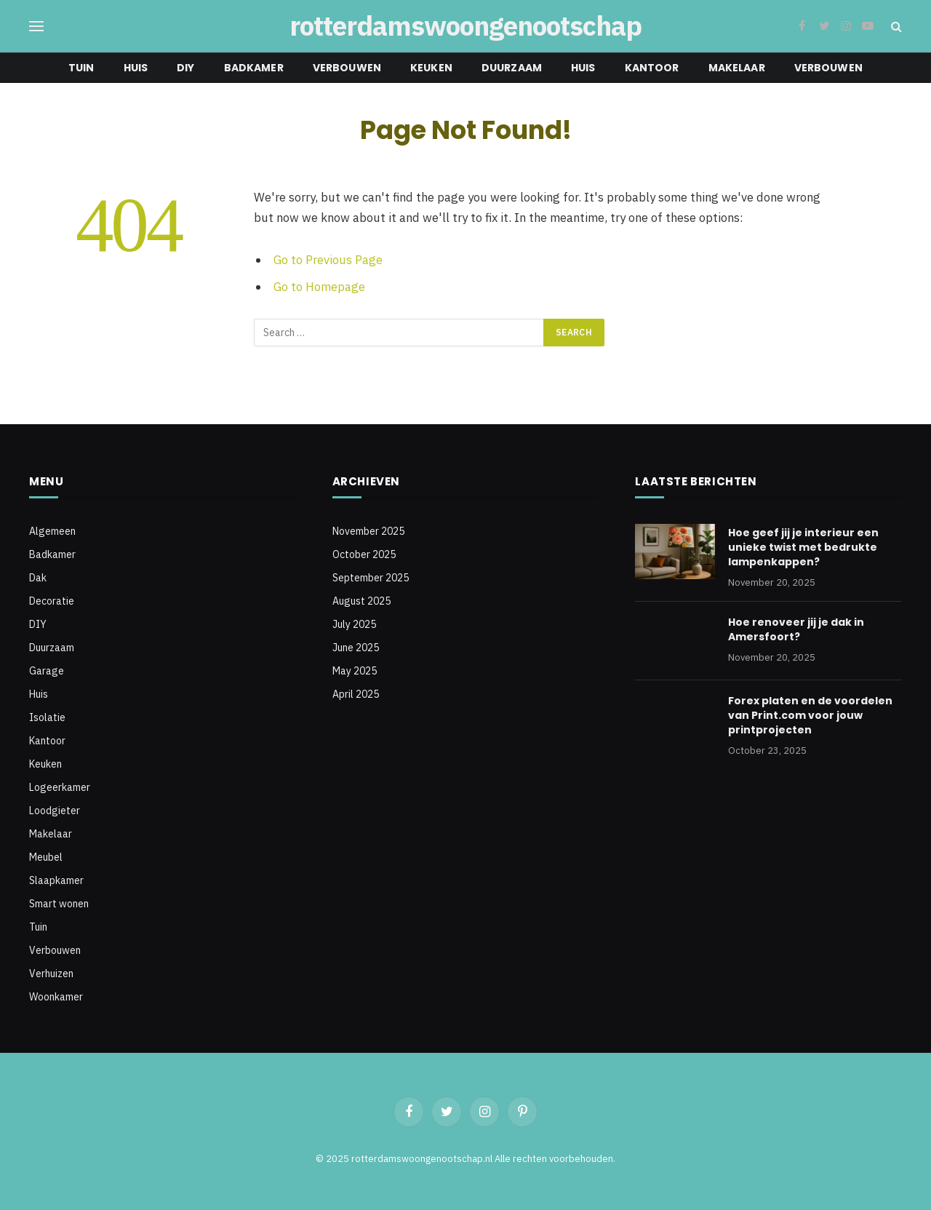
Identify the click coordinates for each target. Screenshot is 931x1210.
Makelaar (736, 67)
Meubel (46, 857)
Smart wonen (59, 903)
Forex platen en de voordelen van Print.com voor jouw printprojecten (810, 715)
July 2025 (354, 624)
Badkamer (254, 67)
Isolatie (47, 717)
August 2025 (361, 601)
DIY (185, 67)
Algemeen (52, 531)
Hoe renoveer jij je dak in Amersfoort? (796, 629)
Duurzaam (512, 67)
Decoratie (51, 601)
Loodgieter (54, 810)
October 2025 (364, 554)
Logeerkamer (59, 787)
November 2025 (368, 531)
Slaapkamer (56, 880)
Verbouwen (347, 67)
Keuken (431, 67)
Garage (46, 670)
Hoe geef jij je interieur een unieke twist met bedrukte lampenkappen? (803, 547)
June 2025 (355, 647)
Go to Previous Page (328, 260)
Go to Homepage (319, 287)
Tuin (81, 67)
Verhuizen (51, 973)
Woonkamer (56, 996)
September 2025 (370, 577)
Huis (136, 67)
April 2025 (355, 694)
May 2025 (354, 670)
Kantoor (652, 67)
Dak (38, 577)
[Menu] (36, 26)
